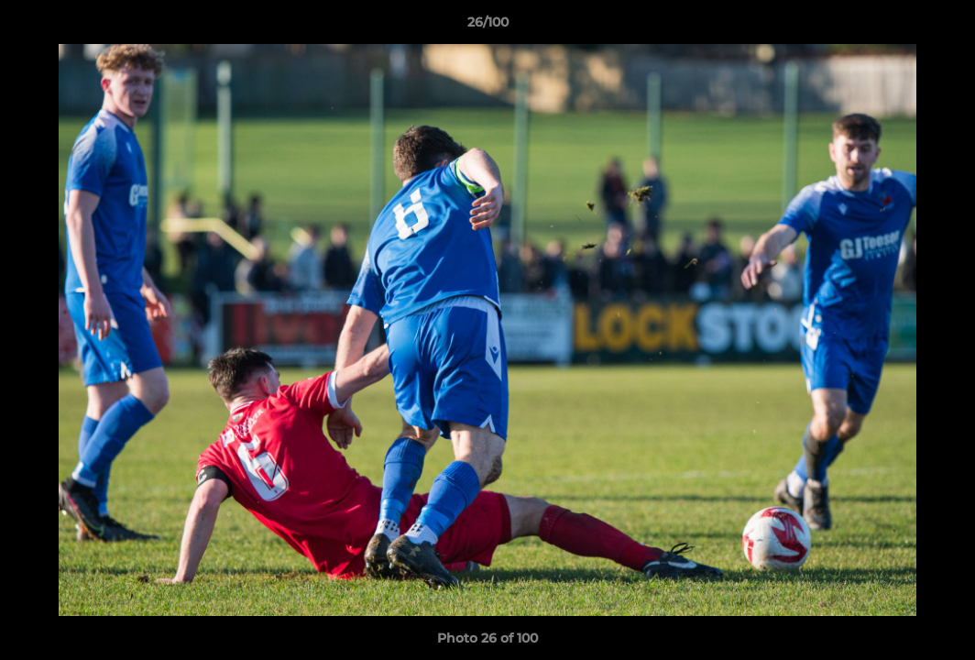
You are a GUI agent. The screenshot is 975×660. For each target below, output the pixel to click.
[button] (942, 26)
